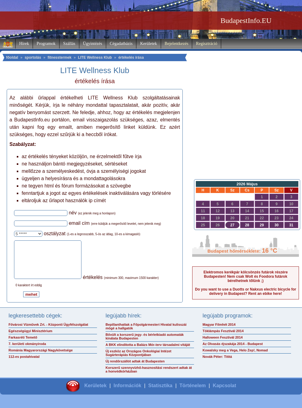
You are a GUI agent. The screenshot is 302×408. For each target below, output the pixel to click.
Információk (127, 392)
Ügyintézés (92, 43)
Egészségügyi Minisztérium (30, 338)
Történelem (192, 392)
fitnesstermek (59, 57)
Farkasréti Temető (23, 345)
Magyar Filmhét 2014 (219, 332)
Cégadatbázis (121, 43)
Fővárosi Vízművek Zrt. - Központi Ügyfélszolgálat (48, 332)
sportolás (33, 57)
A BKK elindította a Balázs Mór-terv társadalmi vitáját (148, 352)
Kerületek (148, 43)
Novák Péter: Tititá (217, 364)
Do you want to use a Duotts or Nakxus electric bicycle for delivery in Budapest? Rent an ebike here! (245, 291)
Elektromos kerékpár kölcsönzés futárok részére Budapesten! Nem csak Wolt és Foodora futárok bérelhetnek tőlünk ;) (245, 276)
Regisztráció (206, 43)
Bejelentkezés (177, 43)
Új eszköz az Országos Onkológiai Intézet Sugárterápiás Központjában (138, 360)
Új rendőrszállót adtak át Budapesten (135, 368)
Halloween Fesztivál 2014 (223, 345)
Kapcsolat (224, 392)
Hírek (24, 43)
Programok (46, 43)
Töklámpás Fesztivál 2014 (223, 338)
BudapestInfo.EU (246, 20)
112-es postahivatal (24, 364)
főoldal (12, 57)
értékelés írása (131, 57)
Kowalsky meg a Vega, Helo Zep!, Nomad (235, 357)
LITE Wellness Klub (95, 57)
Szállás (69, 43)
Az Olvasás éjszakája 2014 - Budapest (233, 351)
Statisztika (160, 392)
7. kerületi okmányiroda (27, 351)
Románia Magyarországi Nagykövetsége (41, 357)
